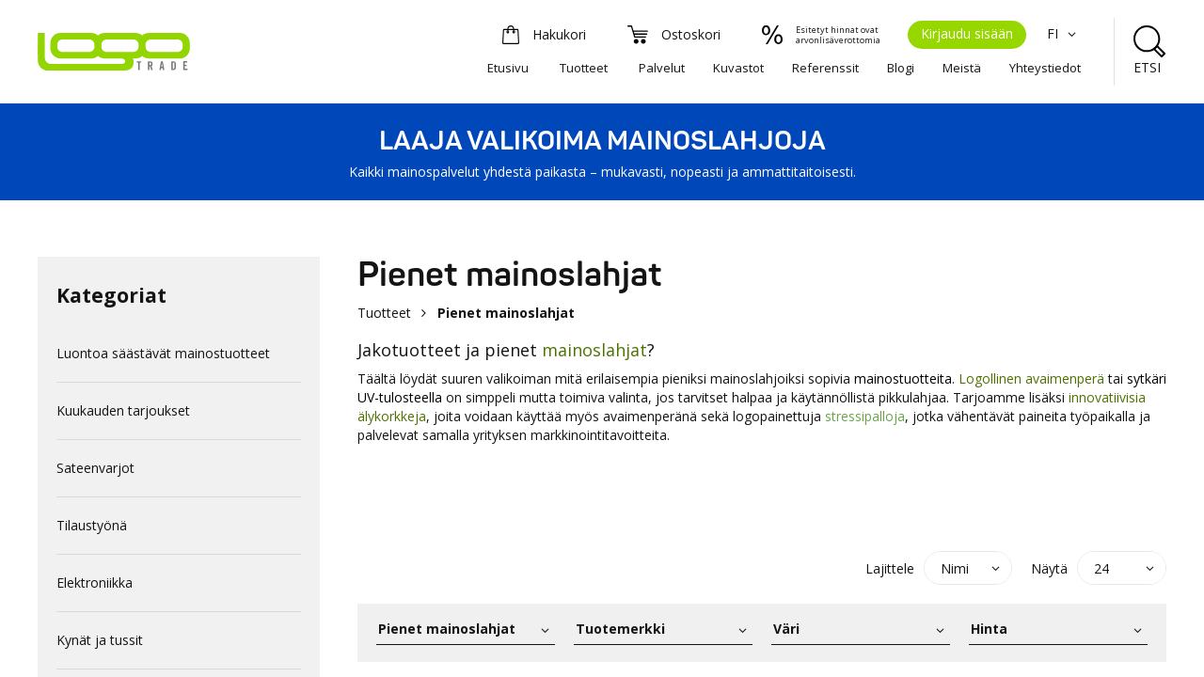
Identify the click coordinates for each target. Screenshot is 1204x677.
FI (1064, 33)
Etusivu (508, 67)
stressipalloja (865, 416)
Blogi (900, 67)
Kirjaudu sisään (967, 33)
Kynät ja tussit (99, 640)
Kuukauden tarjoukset (123, 410)
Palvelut (662, 67)
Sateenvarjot (95, 468)
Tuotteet (584, 67)
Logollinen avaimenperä (1031, 378)
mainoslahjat (594, 349)
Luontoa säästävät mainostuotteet (163, 353)
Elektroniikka (94, 582)
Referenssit (825, 67)
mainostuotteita (903, 378)
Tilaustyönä (91, 525)
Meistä (962, 67)
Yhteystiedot (1045, 67)
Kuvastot (738, 67)
